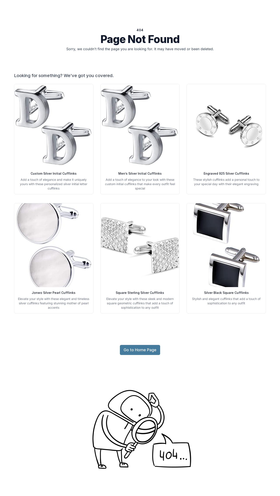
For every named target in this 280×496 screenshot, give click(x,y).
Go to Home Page (140, 350)
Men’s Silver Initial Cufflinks (140, 173)
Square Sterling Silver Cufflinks (140, 292)
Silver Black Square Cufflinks (226, 292)
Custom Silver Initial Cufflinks (54, 173)
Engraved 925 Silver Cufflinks (226, 173)
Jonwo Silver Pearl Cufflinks (53, 292)
